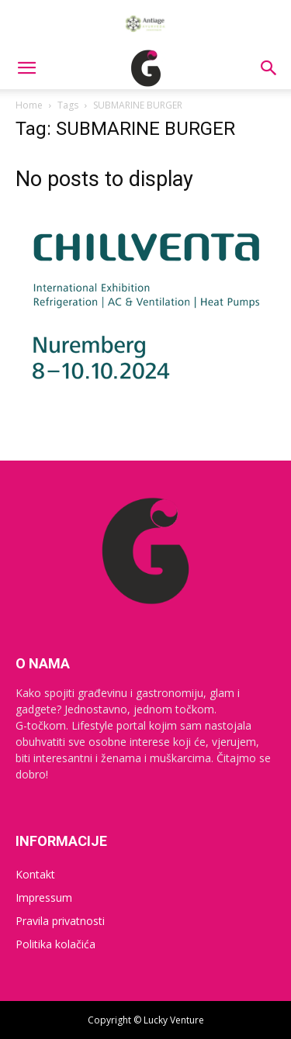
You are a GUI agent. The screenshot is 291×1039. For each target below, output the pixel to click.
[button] (26, 68)
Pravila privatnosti (60, 920)
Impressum (44, 897)
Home (29, 105)
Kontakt (35, 874)
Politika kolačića (55, 944)
